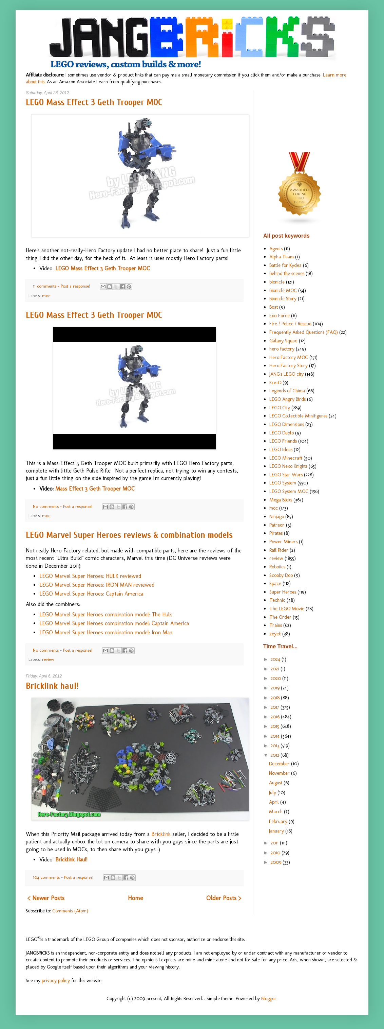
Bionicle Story (282, 298)
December (280, 763)
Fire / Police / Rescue (290, 324)
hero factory (281, 349)
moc (46, 295)
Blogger (268, 998)
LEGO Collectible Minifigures (298, 416)
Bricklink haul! (52, 686)
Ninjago (276, 516)
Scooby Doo (281, 575)
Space (275, 583)
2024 (276, 659)
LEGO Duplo (281, 433)
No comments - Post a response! (63, 506)
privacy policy (56, 980)
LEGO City (279, 408)
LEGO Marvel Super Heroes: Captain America (91, 593)
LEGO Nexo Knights (288, 466)
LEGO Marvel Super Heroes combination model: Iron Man (105, 632)
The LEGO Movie (286, 608)
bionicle (277, 282)
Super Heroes (282, 592)
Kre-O (275, 382)
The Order (280, 617)
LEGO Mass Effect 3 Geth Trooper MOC (94, 102)
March (276, 811)
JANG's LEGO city (286, 374)
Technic (277, 600)
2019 (276, 688)
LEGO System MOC (288, 491)
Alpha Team (281, 257)
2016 (276, 717)
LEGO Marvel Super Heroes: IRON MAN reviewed (96, 585)
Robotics (277, 567)
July (273, 792)
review (48, 659)
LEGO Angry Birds (287, 399)
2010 (276, 853)
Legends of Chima (287, 391)
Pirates (276, 533)
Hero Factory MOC (288, 357)
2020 (276, 678)
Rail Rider (278, 550)
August (276, 782)
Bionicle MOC (283, 290)
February (279, 821)
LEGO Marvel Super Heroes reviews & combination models (129, 535)
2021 (276, 669)
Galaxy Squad (283, 341)
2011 (275, 843)
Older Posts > (223, 898)
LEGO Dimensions (286, 424)
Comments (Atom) (70, 911)
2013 (276, 745)
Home (135, 898)
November (280, 773)
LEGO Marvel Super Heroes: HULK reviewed (90, 576)
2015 (276, 726)
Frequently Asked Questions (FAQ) (303, 332)
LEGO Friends (283, 441)
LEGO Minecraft (285, 458)
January (277, 831)
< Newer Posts (45, 898)
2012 (276, 755)
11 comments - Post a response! (62, 286)
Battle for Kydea (285, 265)
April (274, 802)
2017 (276, 707)
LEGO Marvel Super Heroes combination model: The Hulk (105, 614)
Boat (273, 307)
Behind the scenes (286, 273)
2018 (276, 697)
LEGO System (282, 483)
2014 (276, 736)
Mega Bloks (280, 500)
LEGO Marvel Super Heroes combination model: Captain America (114, 623)
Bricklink (161, 834)
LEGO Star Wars (286, 474)
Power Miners (283, 541)
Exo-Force (279, 315)
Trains (275, 625)
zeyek (275, 634)
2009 (277, 862)
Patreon (277, 525)
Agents (276, 248)
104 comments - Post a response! (64, 877)
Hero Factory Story (288, 365)
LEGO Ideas (280, 449)
